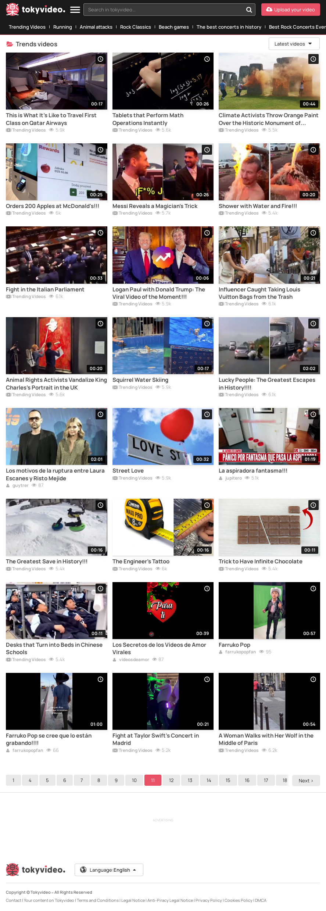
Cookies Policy (238, 900)
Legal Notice (133, 900)
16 (247, 780)
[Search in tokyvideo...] (249, 9)
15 (228, 780)
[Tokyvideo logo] (35, 11)
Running (62, 27)
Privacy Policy (209, 900)
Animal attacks (96, 27)
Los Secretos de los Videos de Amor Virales (159, 648)
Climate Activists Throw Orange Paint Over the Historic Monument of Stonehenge (269, 119)
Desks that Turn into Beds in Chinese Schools (54, 648)
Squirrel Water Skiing (140, 380)
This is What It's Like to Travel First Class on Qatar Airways (51, 119)
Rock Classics (135, 27)
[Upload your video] (290, 9)
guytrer (17, 485)
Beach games (174, 27)
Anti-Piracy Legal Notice (170, 900)
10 (134, 780)
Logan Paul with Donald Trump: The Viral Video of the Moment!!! (158, 293)
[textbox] (163, 9)
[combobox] (169, 9)
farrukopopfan (237, 652)
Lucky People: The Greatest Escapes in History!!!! (267, 383)
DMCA (260, 900)
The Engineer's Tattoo (140, 561)
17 (266, 780)
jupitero (230, 478)
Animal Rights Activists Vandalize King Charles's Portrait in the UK (56, 383)
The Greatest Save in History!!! (46, 561)
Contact (13, 900)
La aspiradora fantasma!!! (253, 470)
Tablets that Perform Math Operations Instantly (147, 119)
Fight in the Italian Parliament (45, 289)
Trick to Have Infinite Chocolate (260, 561)
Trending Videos (27, 27)
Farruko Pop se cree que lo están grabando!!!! (49, 739)
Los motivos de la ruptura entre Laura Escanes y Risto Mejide (55, 474)
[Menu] (75, 10)
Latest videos (294, 43)
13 (190, 780)
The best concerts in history (229, 27)
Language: (108, 870)
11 (153, 780)
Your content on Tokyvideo (49, 900)
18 (285, 780)
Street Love (128, 470)
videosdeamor (130, 660)
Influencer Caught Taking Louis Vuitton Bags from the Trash (259, 293)
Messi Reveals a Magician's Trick (154, 206)
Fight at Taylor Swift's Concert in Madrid (155, 739)
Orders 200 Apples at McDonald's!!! (52, 206)
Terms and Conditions (98, 900)
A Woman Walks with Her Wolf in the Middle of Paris (266, 739)
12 (171, 780)
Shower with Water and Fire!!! (258, 206)
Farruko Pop (234, 645)
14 (209, 780)
